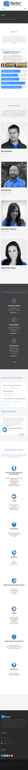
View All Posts (5, 404)
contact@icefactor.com (8, 743)
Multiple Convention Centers (9, 395)
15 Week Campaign (17, 401)
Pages (12, 19)
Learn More (13, 312)
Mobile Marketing (14, 388)
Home (8, 19)
